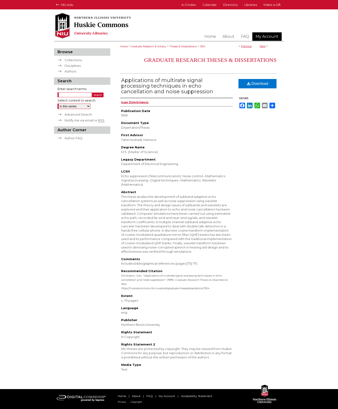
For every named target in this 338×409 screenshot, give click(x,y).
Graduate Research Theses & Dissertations (210, 60)
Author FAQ (73, 138)
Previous (246, 46)
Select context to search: (77, 100)
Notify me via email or (84, 120)
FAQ (149, 396)
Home (124, 46)
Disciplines (73, 66)
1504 (202, 46)
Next (262, 46)
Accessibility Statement (196, 396)
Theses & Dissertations (183, 46)
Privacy (122, 401)
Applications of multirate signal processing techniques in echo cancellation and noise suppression (167, 86)
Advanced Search (78, 114)
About (136, 396)
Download (257, 84)
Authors (70, 71)
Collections (73, 60)
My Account (167, 396)
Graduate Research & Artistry (148, 46)
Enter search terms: (72, 89)
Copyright (136, 401)
